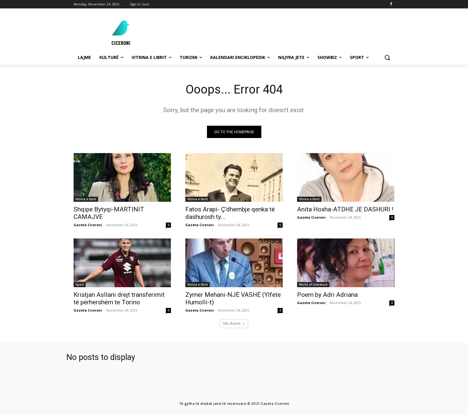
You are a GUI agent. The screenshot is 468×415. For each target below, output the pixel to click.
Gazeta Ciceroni (88, 225)
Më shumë (234, 323)
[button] (387, 57)
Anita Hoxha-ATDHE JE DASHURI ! (345, 209)
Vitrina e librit (85, 199)
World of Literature (313, 284)
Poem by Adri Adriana (328, 294)
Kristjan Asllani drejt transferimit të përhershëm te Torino (119, 298)
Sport (79, 284)
